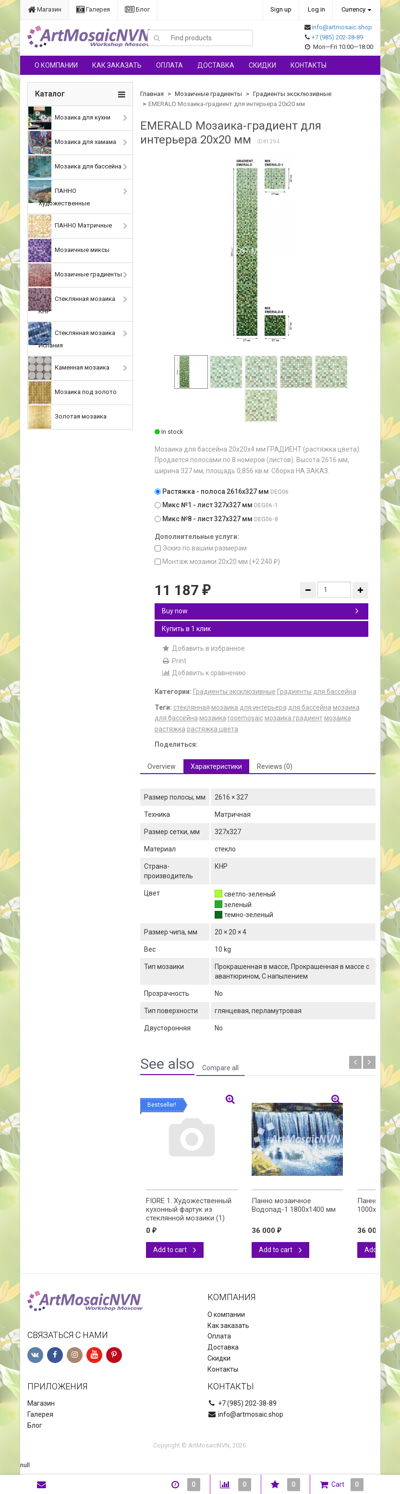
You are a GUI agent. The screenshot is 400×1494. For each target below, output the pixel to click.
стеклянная (191, 707)
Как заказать (117, 65)
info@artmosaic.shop (342, 27)
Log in (316, 9)
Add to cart (174, 1250)
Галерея (93, 9)
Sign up (280, 9)
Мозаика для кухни (69, 118)
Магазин (44, 9)
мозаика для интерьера (249, 707)
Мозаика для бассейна (74, 167)
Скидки (262, 65)
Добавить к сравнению (204, 673)
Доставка (215, 65)
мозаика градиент (294, 718)
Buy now (260, 611)
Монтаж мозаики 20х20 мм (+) (217, 561)
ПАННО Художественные (59, 193)
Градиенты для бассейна (316, 691)
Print (174, 661)
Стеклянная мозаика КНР (71, 301)
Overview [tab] (161, 766)
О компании (56, 65)
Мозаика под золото (72, 392)
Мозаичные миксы (68, 250)
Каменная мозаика (68, 368)
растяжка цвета (212, 729)
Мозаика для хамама (72, 142)
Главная (152, 93)
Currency (353, 9)
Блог (137, 9)
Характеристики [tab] (216, 766)
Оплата (169, 65)
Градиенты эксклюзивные (292, 93)
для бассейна (309, 707)
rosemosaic (245, 718)
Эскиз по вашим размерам (201, 548)
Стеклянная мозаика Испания (71, 335)
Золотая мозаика (67, 417)
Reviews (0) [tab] (274, 766)
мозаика (212, 718)
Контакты (309, 65)
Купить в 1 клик (186, 629)
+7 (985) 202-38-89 (337, 37)
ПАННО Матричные (70, 226)
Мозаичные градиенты (75, 275)
